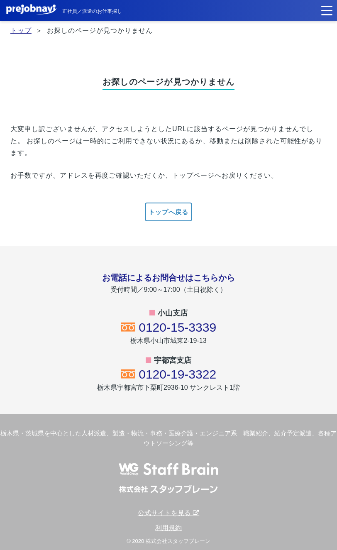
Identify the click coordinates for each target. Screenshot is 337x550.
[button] (326, 10)
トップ (21, 30)
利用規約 (168, 527)
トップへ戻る (168, 211)
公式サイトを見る (168, 512)
